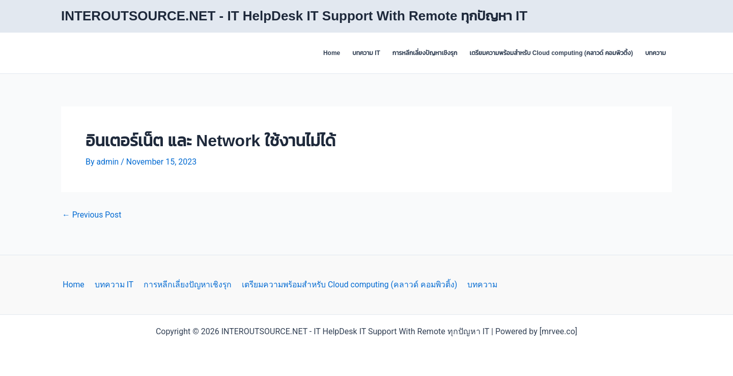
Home (331, 53)
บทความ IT (366, 53)
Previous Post (92, 215)
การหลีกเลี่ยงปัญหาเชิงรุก (425, 53)
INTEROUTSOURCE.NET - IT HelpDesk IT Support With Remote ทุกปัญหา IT (294, 15)
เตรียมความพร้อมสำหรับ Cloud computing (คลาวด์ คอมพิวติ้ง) (551, 53)
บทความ (655, 53)
